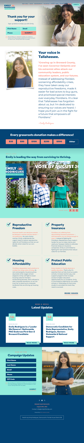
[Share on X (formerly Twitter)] (72, 212)
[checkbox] (6, 37)
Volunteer (47, 3)
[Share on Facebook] (68, 212)
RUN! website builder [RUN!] (45, 430)
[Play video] (71, 205)
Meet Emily (25, 3)
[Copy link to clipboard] (75, 212)
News (57, 3)
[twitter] (70, 3)
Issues (31, 3)
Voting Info (63, 3)
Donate (76, 4)
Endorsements (38, 3)
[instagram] (69, 3)
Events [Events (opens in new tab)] (53, 3)
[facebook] (68, 3)
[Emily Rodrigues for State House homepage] (9, 6)
